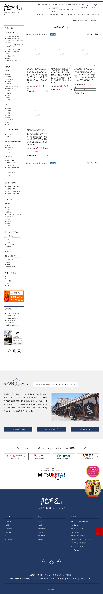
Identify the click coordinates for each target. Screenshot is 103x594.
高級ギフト (9, 264)
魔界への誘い (10, 216)
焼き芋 (53, 11)
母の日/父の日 (10, 244)
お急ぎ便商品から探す (12, 38)
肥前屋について (40, 14)
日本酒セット (10, 176)
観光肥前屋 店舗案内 (51, 429)
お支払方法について (12, 318)
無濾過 (8, 95)
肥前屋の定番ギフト (84, 20)
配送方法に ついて (78, 528)
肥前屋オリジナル (11, 163)
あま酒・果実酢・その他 (13, 141)
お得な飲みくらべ (10, 172)
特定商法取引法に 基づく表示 (82, 538)
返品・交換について (12, 325)
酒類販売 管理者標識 (79, 542)
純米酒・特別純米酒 (12, 86)
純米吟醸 (9, 83)
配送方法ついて (10, 320)
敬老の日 (9, 246)
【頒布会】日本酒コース (13, 191)
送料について (10, 322)
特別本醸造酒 (10, 88)
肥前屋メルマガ (85, 429)
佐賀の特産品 (10, 165)
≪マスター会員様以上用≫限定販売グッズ (14, 45)
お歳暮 (8, 242)
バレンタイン (10, 249)
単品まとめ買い (10, 56)
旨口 (7, 278)
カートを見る (95, 7)
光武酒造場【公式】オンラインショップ (51, 507)
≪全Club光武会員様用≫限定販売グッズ (14, 41)
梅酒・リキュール (11, 137)
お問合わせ (76, 549)
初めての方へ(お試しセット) (14, 60)
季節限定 (9, 74)
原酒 (7, 122)
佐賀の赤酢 (9, 147)
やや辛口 (9, 281)
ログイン (88, 7)
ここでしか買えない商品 (13, 49)
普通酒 (8, 90)
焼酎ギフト (9, 262)
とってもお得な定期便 (61, 9)
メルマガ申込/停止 (78, 546)
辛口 (7, 283)
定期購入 (9, 528)
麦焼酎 (8, 115)
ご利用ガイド (71, 14)
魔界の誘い (43, 528)
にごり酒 (9, 93)
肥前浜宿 (9, 212)
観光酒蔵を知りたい (56, 14)
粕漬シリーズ (10, 160)
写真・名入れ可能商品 (12, 51)
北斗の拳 (9, 221)
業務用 (8, 58)
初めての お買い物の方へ (80, 521)
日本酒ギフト (10, 259)
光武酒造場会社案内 (18, 429)
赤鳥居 (71, 9)
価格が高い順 (45, 34)
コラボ (8, 226)
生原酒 (8, 100)
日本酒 (7, 71)
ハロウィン (9, 251)
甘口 (7, 276)
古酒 (7, 124)
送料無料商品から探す (12, 36)
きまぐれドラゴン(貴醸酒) (13, 214)
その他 (8, 152)
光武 (7, 207)
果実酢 (8, 150)
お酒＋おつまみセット (12, 167)
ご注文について (10, 315)
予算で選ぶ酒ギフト (12, 266)
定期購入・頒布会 (10, 183)
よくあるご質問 (84, 14)
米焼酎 (8, 117)
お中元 (8, 239)
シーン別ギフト (10, 236)
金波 (7, 209)
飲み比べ (75, 9)
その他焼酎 (9, 120)
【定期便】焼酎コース (12, 189)
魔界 (68, 9)
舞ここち (9, 219)
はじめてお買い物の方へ (13, 313)
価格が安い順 (36, 34)
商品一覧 (96, 14)
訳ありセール (10, 53)
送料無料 (9, 538)
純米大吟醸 (9, 79)
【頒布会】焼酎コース (12, 193)
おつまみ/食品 (9, 157)
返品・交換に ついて (79, 535)
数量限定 (9, 77)
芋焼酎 (8, 113)
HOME (75, 20)
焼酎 (6, 104)
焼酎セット (9, 178)
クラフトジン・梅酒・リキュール (13, 130)
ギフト (53, 9)
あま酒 (8, 145)
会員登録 (83, 7)
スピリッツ (9, 134)
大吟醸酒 (9, 81)
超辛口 (8, 285)
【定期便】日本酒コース (13, 186)
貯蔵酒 (8, 97)
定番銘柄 (7, 203)
